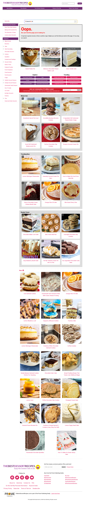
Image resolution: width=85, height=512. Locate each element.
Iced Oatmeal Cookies (30, 293)
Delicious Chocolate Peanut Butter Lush (50, 69)
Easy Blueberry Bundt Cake (30, 260)
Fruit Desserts (8, 75)
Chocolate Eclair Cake (51, 373)
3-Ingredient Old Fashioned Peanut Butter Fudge (70, 119)
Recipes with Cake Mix (59, 77)
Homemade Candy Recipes (11, 85)
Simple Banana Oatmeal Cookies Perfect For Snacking (30, 374)
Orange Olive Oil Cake (51, 202)
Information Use (56, 90)
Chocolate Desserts (9, 51)
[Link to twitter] (17, 478)
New (21, 270)
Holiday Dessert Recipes (10, 82)
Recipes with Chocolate (42, 80)
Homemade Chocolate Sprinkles (35, 452)
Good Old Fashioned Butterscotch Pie (31, 145)
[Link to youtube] (32, 478)
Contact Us (27, 483)
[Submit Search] (80, 3)
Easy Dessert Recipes (27, 77)
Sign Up (79, 90)
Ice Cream (7, 90)
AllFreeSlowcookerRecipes (71, 479)
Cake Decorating (8, 49)
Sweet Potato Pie (30, 69)
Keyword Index (33, 485)
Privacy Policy (49, 90)
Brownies (7, 43)
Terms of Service (26, 488)
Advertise (19, 483)
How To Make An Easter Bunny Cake (66, 453)
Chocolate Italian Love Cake (30, 234)
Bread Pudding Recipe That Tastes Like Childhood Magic (72, 374)
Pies (6, 98)
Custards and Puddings (10, 59)
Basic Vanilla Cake (71, 69)
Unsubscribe (36, 488)
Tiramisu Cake (72, 321)
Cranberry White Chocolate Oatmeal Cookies (50, 347)
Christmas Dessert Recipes (74, 80)
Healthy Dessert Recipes (10, 80)
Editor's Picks (8, 64)
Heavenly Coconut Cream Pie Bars (51, 177)
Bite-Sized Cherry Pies (71, 202)
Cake (6, 46)
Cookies (7, 54)
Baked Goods (8, 41)
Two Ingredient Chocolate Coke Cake (70, 261)
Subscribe (7, 21)
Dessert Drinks (8, 62)
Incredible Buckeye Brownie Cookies (50, 119)
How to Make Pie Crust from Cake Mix (71, 177)
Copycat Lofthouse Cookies (51, 321)
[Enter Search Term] (68, 3)
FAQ (33, 483)
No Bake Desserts (9, 93)
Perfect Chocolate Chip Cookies (50, 145)
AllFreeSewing (47, 481)
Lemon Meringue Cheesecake (31, 176)
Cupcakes (7, 56)
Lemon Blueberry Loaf (30, 321)
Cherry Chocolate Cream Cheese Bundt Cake (31, 203)
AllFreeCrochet (47, 477)
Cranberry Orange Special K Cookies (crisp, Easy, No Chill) (51, 426)
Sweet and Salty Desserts (11, 101)
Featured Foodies (9, 67)
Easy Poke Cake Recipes (10, 27)
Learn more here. (55, 493)
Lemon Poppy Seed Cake (72, 425)
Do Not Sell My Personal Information (16, 485)
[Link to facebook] (12, 478)
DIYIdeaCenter (47, 483)
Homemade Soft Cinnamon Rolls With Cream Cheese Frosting (51, 294)
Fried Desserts (8, 72)
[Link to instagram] (27, 478)
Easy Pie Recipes (74, 77)
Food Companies (9, 69)
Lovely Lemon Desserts (10, 35)
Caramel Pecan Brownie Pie (29, 425)
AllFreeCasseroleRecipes (71, 483)
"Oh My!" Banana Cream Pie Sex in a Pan (50, 261)
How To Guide (8, 88)
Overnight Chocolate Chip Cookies (71, 235)
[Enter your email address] (52, 467)
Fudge (6, 77)
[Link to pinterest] (22, 478)
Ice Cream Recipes (28, 83)
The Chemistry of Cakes (10, 32)
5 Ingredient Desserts (59, 83)
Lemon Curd (29, 400)
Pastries (7, 95)
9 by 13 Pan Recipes (59, 80)
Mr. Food (67, 475)
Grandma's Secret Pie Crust (30, 118)
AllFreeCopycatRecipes (70, 477)
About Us (12, 483)
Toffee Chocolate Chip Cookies (50, 400)
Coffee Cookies (72, 346)
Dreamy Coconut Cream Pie (70, 144)
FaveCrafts (46, 475)
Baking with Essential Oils (11, 29)
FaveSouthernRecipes (70, 481)
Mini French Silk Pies (51, 234)
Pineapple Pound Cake (72, 400)
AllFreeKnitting (47, 479)
